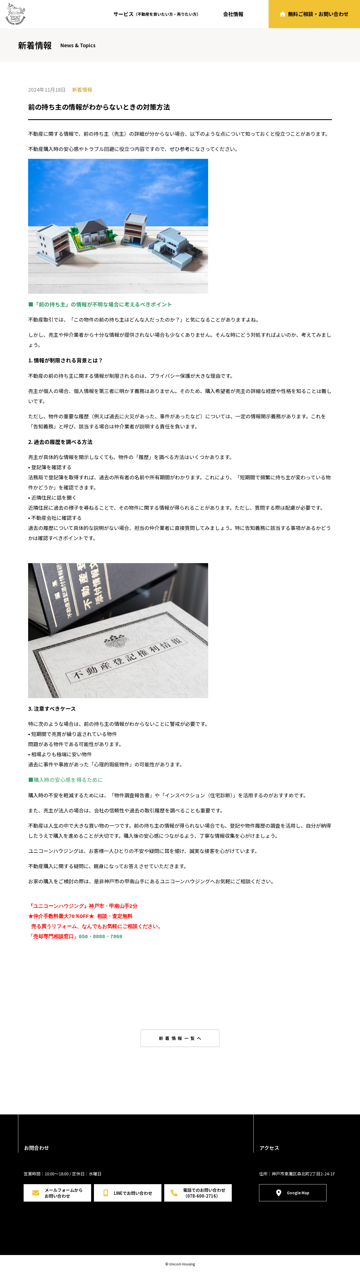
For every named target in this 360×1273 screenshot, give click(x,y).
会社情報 (233, 13)
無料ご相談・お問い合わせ (314, 13)
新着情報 (82, 89)
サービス (157, 13)
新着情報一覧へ (181, 1038)
